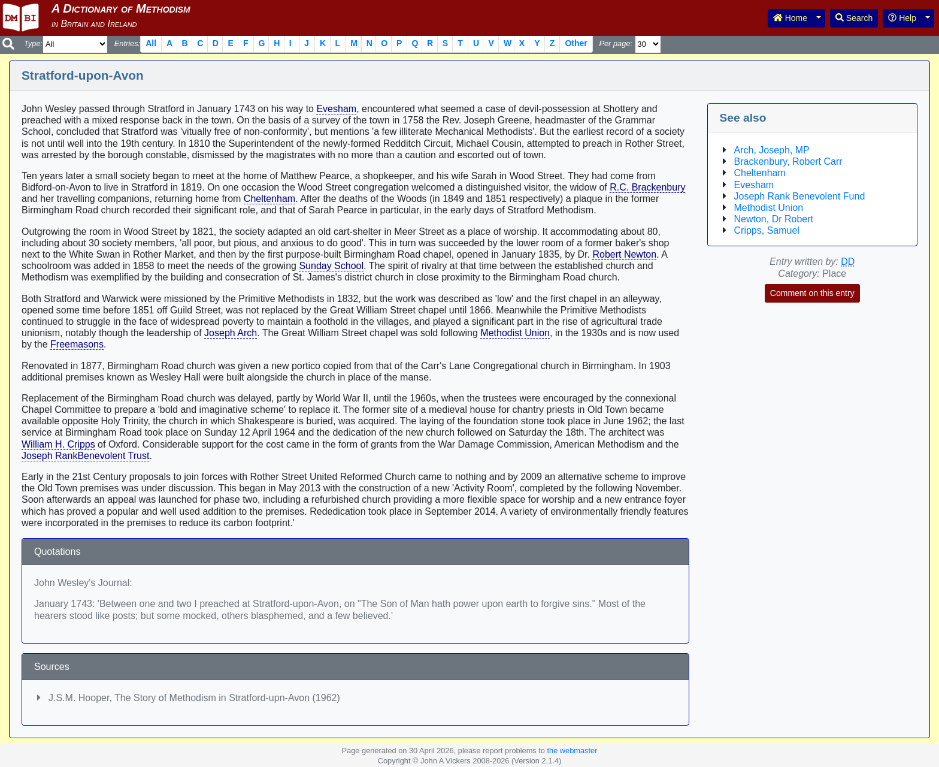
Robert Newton (624, 254)
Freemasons (77, 344)
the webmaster (572, 750)
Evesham (336, 109)
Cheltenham (269, 199)
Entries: (127, 43)
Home (790, 18)
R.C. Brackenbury (647, 187)
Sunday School (331, 266)
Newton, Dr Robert (774, 219)
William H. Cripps (58, 444)
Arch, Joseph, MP (772, 150)
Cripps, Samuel (766, 230)
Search (854, 18)
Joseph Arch (230, 333)
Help (902, 18)
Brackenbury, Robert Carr (788, 161)
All (151, 43)
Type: (33, 43)
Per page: (615, 43)
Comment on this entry (812, 293)
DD (848, 261)
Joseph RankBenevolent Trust (85, 456)
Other (576, 43)
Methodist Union (515, 333)
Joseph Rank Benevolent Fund (799, 196)
